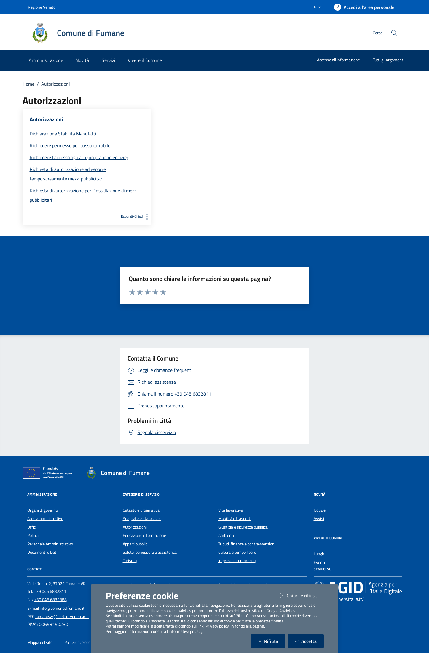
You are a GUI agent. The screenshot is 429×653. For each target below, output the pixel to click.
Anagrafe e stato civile (142, 518)
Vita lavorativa (230, 510)
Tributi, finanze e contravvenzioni (246, 544)
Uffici (31, 527)
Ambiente (226, 535)
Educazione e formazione (144, 535)
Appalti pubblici (135, 544)
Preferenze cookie (79, 642)
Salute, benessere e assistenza (150, 552)
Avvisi (319, 518)
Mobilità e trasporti (234, 518)
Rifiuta (271, 641)
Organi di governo (42, 510)
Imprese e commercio (237, 560)
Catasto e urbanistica (141, 510)
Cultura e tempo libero (237, 552)
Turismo (130, 560)
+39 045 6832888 (50, 599)
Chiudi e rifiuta (302, 595)
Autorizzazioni (135, 527)
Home (28, 83)
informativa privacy (185, 631)
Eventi (319, 562)
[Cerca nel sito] (394, 33)
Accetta (309, 641)
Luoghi (319, 553)
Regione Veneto (41, 7)
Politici (33, 535)
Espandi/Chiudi (136, 216)
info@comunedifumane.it (62, 608)
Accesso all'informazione (338, 60)
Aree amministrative (45, 518)
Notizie (320, 510)
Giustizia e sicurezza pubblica (243, 527)
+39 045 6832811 (50, 591)
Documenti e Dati (42, 552)
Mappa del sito (39, 642)
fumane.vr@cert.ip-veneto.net (62, 616)
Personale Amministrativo (50, 544)
